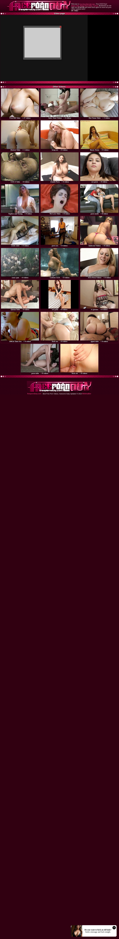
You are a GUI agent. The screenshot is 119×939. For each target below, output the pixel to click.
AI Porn (95, 6)
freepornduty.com (34, 394)
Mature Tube (75, 6)
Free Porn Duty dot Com (87, 4)
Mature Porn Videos (86, 6)
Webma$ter (86, 394)
